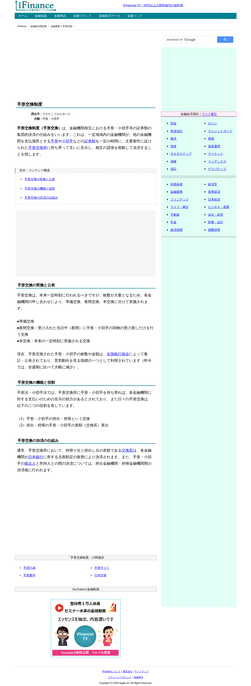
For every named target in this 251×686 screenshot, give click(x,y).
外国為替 (176, 184)
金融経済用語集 (38, 26)
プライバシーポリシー (119, 677)
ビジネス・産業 (218, 207)
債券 (173, 146)
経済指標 (176, 230)
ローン (212, 123)
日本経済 (214, 199)
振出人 (30, 463)
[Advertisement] (86, 66)
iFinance (22, 26)
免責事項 (138, 677)
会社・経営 (215, 214)
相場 (211, 138)
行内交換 (100, 575)
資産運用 (214, 146)
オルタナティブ (181, 153)
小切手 (67, 141)
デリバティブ (217, 169)
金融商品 (60, 16)
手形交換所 (37, 148)
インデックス (217, 161)
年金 (173, 222)
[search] (189, 40)
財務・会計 (215, 222)
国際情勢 (214, 230)
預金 (173, 123)
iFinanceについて (112, 671)
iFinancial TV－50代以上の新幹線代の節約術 (153, 5)
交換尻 (127, 450)
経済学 (212, 184)
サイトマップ (141, 671)
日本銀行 (35, 457)
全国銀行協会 (118, 354)
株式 (173, 138)
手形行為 (29, 568)
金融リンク (134, 16)
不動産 (175, 214)
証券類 (89, 141)
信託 (173, 169)
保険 (173, 161)
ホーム (22, 16)
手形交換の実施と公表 (40, 179)
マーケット (215, 153)
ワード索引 (209, 114)
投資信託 (176, 131)
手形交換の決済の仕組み (41, 197)
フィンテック (179, 199)
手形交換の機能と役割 (40, 188)
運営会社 (127, 671)
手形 (54, 141)
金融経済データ (109, 16)
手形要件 (29, 575)
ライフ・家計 (179, 207)
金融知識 (41, 16)
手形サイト (102, 568)
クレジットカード (220, 131)
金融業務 (55, 26)
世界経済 (214, 191)
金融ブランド (82, 16)
